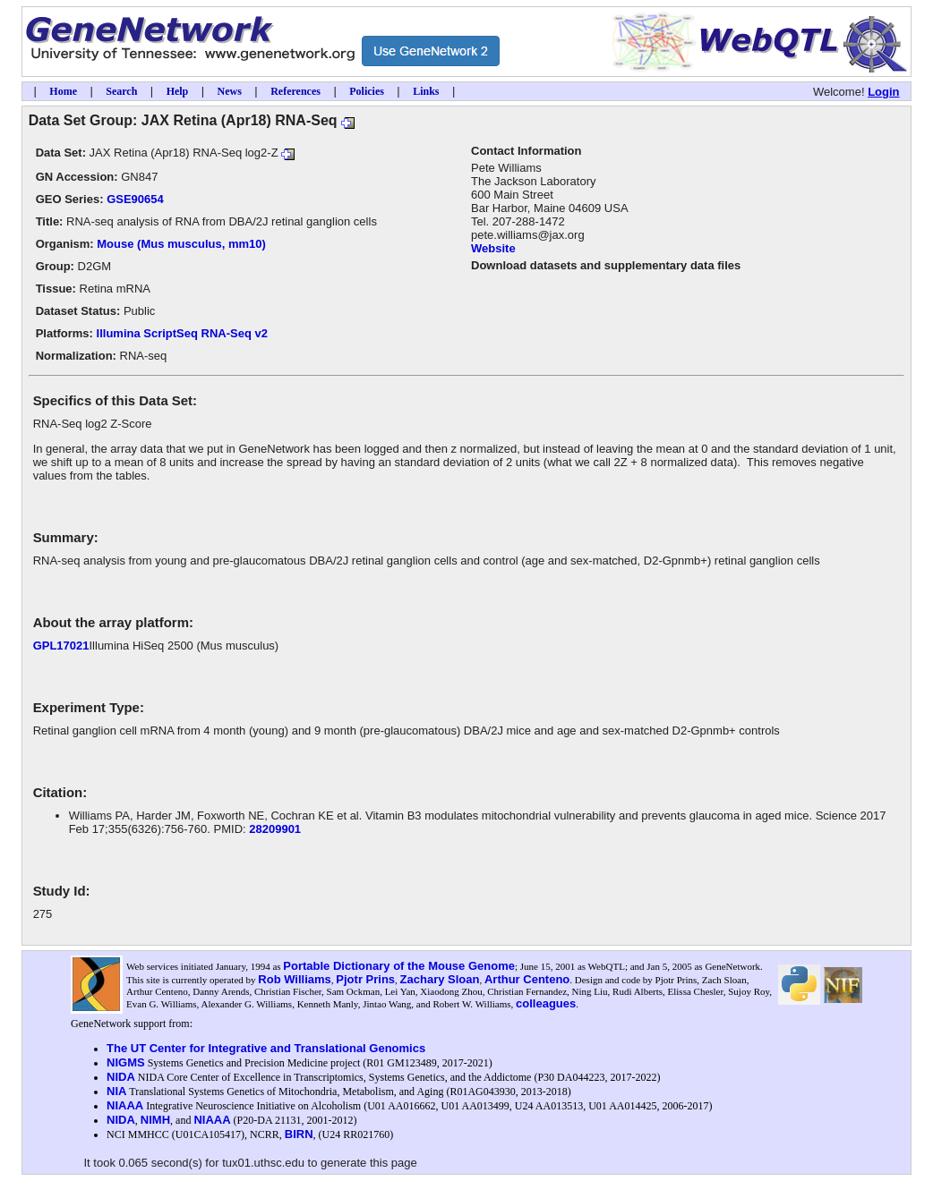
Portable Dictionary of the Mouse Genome (399, 966)
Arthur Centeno (526, 979)
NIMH (155, 1119)
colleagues (546, 1003)
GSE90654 (135, 199)
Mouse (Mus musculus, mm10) (181, 244)
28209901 (275, 829)
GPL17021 (61, 645)
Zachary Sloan (440, 979)
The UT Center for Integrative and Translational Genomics (266, 1048)
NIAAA (125, 1105)
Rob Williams (294, 979)
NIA (116, 1091)
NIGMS (126, 1062)
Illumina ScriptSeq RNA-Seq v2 (182, 333)
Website (493, 248)
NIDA (121, 1076)
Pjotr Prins (365, 979)
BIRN (299, 1134)
